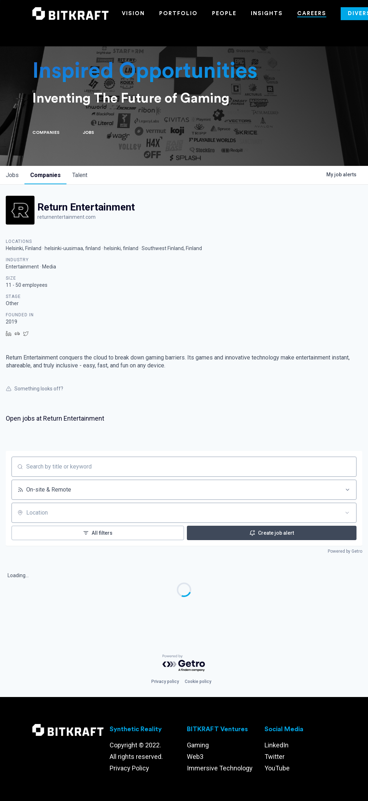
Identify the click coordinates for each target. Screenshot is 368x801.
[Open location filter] (347, 513)
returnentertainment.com (66, 217)
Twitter (274, 756)
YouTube (277, 768)
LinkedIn (276, 745)
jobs (12, 175)
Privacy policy (165, 681)
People (224, 13)
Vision (133, 13)
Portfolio (178, 13)
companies (45, 175)
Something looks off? (34, 389)
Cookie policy (198, 681)
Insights (267, 13)
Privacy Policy (129, 768)
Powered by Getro (345, 551)
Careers (311, 13)
